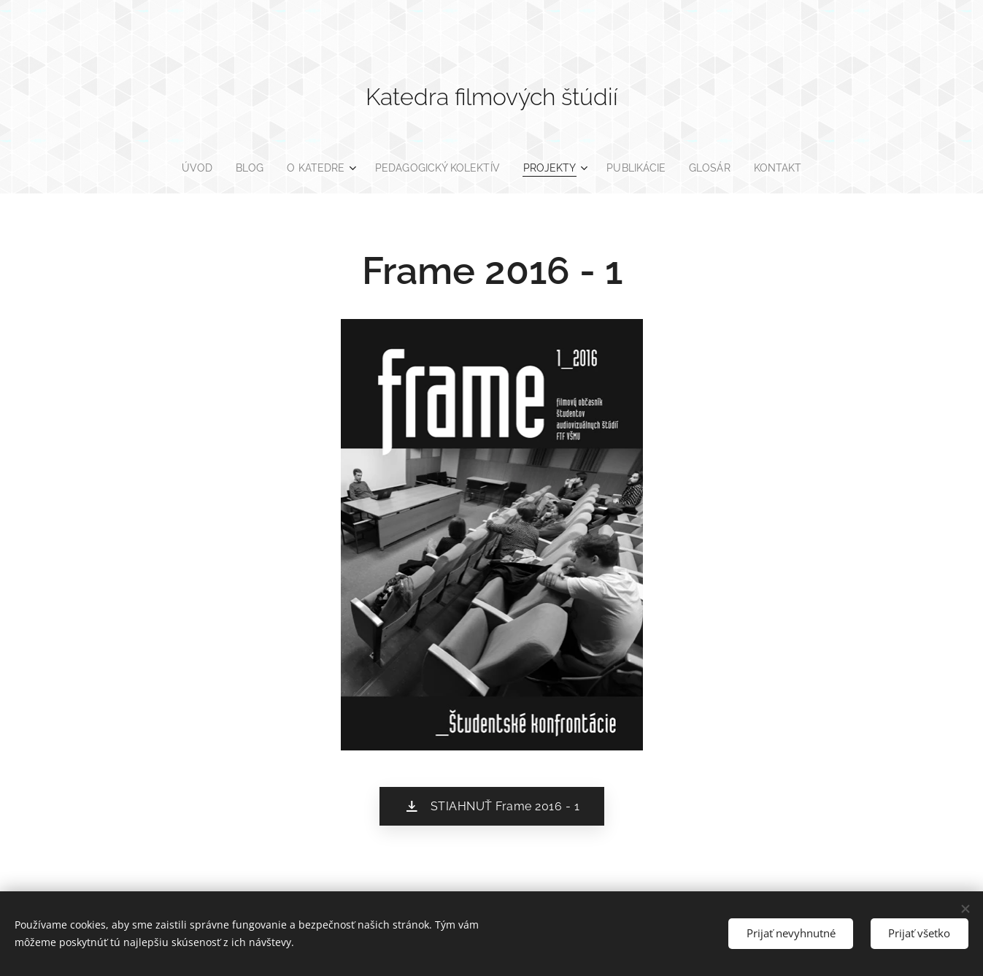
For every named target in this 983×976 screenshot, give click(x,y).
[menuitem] (188, 168)
